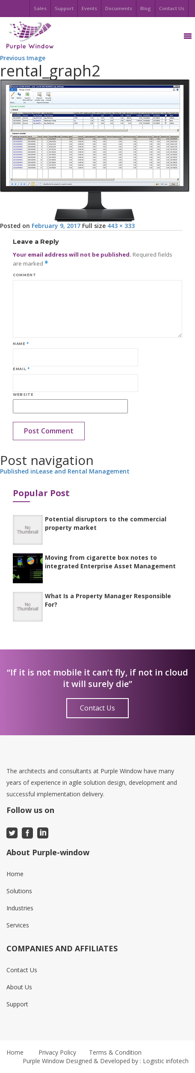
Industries (19, 908)
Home (15, 874)
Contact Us (171, 8)
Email (21, 369)
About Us (19, 987)
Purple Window (43, 1061)
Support (64, 8)
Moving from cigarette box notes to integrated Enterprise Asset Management (110, 561)
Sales (40, 8)
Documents (118, 8)
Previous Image (22, 58)
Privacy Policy (57, 1052)
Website (23, 394)
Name (21, 344)
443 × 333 (121, 226)
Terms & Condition (115, 1052)
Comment (24, 275)
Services (17, 925)
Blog (145, 8)
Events (89, 8)
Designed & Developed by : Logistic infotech (127, 1061)
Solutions (19, 891)
